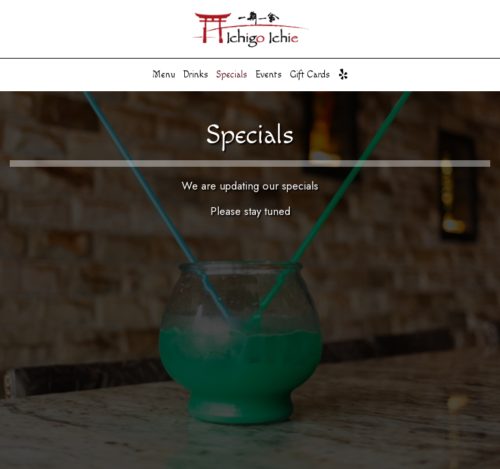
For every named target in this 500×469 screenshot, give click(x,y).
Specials (231, 75)
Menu (163, 75)
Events (268, 75)
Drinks (195, 75)
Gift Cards (310, 75)
